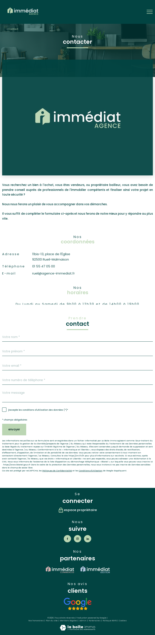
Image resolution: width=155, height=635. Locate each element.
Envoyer (14, 429)
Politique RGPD (110, 620)
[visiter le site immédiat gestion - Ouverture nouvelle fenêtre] (95, 570)
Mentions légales (68, 620)
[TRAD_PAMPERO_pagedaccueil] (23, 16)
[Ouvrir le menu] (149, 11)
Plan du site (52, 620)
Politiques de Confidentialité (57, 470)
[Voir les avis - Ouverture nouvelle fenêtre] (77, 604)
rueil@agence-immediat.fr (53, 282)
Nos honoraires (36, 620)
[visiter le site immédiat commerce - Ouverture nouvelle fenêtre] (60, 570)
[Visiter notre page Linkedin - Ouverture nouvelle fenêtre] (87, 538)
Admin (83, 620)
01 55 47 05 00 (43, 275)
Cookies (123, 621)
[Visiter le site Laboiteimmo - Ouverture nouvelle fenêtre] (77, 629)
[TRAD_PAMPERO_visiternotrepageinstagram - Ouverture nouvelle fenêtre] (77, 538)
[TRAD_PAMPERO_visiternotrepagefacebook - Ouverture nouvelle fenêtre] (67, 538)
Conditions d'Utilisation (90, 470)
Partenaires (94, 620)
